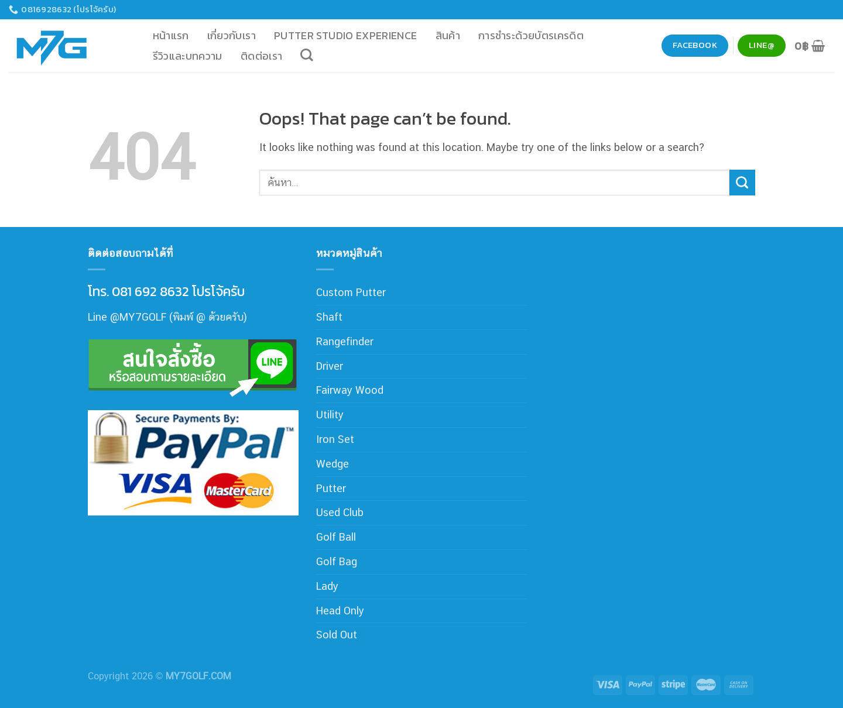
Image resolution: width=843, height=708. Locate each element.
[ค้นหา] (307, 55)
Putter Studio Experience (345, 35)
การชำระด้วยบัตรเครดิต (531, 35)
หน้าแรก (171, 35)
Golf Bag (336, 561)
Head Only (340, 610)
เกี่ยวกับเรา (231, 35)
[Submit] (742, 182)
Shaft (329, 317)
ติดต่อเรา (262, 56)
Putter (331, 488)
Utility (330, 414)
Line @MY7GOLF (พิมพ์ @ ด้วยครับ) (167, 317)
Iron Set (335, 439)
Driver (329, 366)
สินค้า (448, 35)
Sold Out (336, 634)
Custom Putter (351, 292)
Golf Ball (336, 537)
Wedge (332, 464)
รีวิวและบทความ (187, 56)
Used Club (340, 512)
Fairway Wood (349, 390)
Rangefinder (344, 341)
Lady (327, 586)
